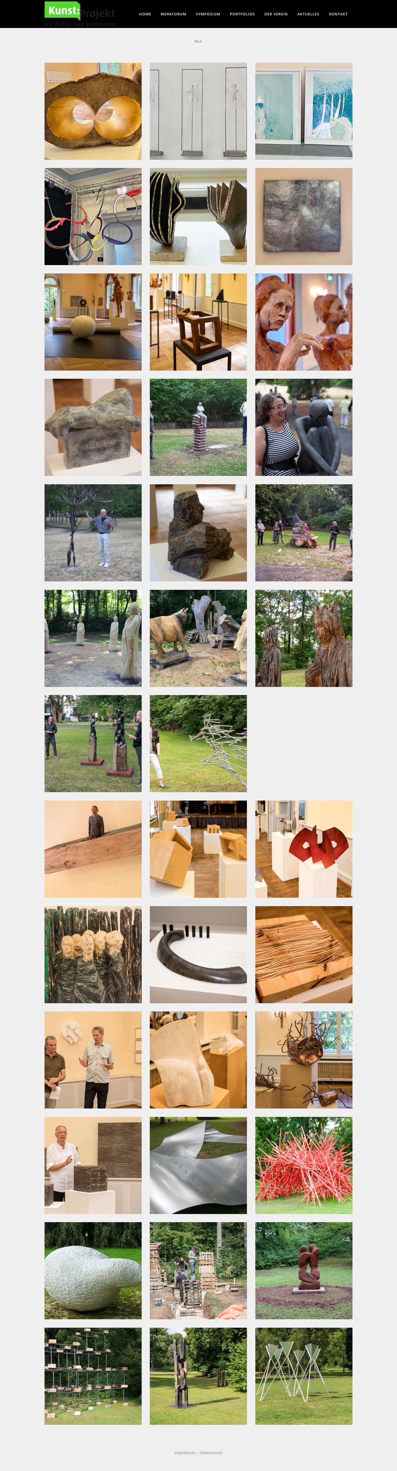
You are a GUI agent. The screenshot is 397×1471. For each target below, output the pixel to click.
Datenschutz (211, 1452)
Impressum (185, 1452)
